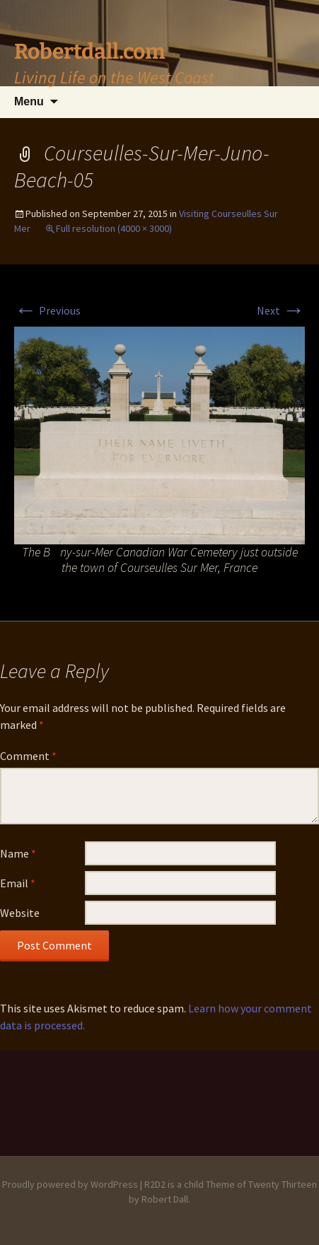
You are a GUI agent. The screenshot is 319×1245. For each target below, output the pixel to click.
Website (20, 913)
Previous (47, 310)
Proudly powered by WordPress (70, 1184)
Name (18, 853)
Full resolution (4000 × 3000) (114, 228)
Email (17, 883)
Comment (28, 756)
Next (281, 310)
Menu (29, 101)
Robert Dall (164, 1199)
